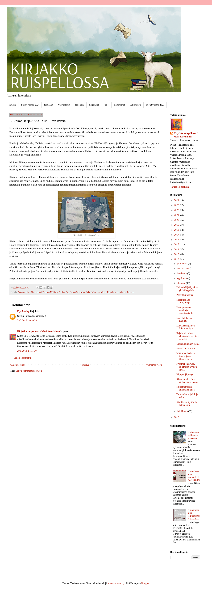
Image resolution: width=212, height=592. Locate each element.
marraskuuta (183, 268)
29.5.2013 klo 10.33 (27, 320)
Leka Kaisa (91, 292)
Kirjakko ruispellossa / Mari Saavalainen (38, 331)
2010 (177, 417)
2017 (177, 234)
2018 (177, 230)
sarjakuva (121, 292)
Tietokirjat (79, 104)
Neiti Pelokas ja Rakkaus (184, 319)
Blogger (145, 583)
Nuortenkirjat (64, 104)
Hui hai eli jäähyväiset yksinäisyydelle (187, 289)
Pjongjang (111, 292)
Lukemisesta (135, 104)
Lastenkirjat (119, 104)
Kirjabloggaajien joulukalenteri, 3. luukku (194, 475)
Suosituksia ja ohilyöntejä (183, 301)
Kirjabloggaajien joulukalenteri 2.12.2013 (194, 514)
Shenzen (130, 292)
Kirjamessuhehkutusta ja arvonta (193, 435)
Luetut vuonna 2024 (30, 104)
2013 (177, 254)
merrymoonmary (116, 583)
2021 (177, 215)
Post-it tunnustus (184, 295)
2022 (177, 210)
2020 (177, 220)
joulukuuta (182, 263)
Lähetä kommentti (22, 357)
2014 (177, 249)
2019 (177, 225)
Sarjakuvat (94, 104)
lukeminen (101, 292)
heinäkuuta (182, 411)
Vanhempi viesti (154, 365)
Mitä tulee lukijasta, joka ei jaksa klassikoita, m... (186, 356)
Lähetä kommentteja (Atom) (29, 371)
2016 (177, 239)
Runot (106, 104)
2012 (177, 259)
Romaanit (48, 104)
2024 (177, 200)
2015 (177, 244)
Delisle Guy (64, 292)
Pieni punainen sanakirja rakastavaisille (184, 310)
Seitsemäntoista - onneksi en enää (185, 388)
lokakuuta (182, 273)
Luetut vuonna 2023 (155, 104)
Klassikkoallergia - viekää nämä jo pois (187, 380)
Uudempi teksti (17, 365)
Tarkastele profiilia (179, 187)
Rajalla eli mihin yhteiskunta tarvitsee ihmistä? (187, 336)
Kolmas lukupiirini (185, 348)
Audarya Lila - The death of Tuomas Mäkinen (38, 292)
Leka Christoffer (77, 292)
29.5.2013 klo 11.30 (27, 351)
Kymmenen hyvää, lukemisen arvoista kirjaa (186, 367)
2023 (177, 205)
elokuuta (181, 283)
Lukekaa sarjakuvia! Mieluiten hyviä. (186, 327)
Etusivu (12, 104)
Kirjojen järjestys (184, 374)
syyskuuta (182, 278)
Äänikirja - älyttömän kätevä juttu (186, 403)
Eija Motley (23, 311)
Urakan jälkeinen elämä (187, 344)
